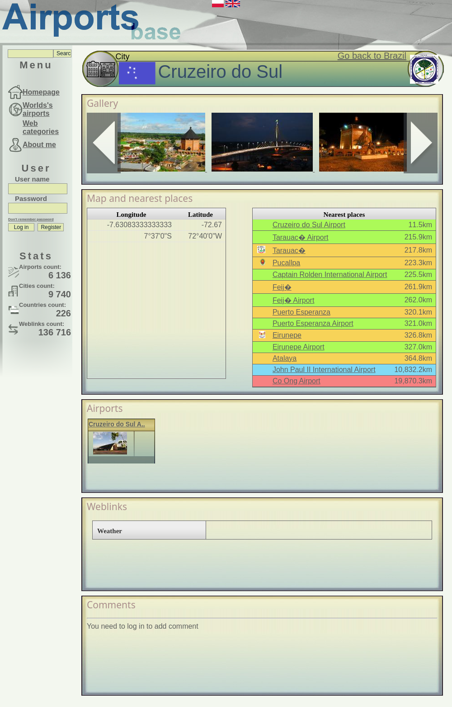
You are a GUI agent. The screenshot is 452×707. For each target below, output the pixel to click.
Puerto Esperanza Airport (313, 323)
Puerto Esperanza (301, 312)
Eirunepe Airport (299, 347)
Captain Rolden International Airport (330, 274)
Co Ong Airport (296, 381)
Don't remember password (31, 219)
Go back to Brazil (372, 56)
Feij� (282, 287)
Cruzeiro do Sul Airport (309, 225)
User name (32, 179)
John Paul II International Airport (324, 369)
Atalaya (285, 358)
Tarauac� (289, 250)
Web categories (41, 127)
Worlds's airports (38, 109)
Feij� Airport (293, 300)
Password (31, 198)
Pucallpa (286, 263)
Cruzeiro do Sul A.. (117, 424)
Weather (109, 531)
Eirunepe (287, 335)
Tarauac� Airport (301, 237)
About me (39, 144)
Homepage (41, 92)
